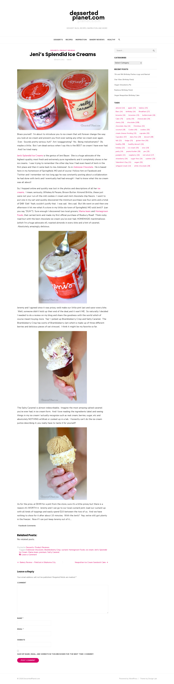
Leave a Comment (29, 555)
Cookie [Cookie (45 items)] (133, 130)
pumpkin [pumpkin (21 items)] (121, 155)
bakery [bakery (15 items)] (143, 108)
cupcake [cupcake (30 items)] (144, 133)
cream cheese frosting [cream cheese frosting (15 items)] (126, 133)
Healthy (111, 40)
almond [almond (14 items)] (120, 108)
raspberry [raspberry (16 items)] (134, 155)
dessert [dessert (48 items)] (148, 137)
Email (20, 629)
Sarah (69, 59)
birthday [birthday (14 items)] (131, 111)
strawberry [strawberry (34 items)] (122, 159)
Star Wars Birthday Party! (124, 79)
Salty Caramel (53, 552)
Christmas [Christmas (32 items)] (139, 126)
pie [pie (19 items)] (146, 151)
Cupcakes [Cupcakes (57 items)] (121, 137)
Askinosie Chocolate (83, 167)
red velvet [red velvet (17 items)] (148, 155)
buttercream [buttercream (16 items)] (148, 115)
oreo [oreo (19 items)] (145, 148)
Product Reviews (67, 50)
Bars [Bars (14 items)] (119, 111)
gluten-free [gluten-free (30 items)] (142, 140)
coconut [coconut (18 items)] (120, 130)
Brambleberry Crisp (52, 550)
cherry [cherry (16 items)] (120, 122)
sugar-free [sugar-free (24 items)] (137, 159)
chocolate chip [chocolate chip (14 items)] (123, 126)
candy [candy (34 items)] (130, 119)
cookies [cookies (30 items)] (145, 130)
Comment (21, 583)
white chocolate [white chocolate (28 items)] (142, 166)
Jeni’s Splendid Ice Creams (30, 155)
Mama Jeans (84, 211)
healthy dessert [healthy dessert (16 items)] (136, 144)
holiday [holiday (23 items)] (120, 148)
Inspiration (81, 40)
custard (64, 550)
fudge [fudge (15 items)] (129, 140)
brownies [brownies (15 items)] (134, 115)
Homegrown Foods (76, 550)
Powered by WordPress (129, 679)
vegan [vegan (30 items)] (138, 162)
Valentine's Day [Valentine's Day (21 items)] (123, 162)
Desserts (58, 40)
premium (42, 552)
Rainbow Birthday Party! (123, 90)
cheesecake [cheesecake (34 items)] (144, 119)
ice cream (89, 550)
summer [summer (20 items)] (150, 159)
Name (20, 618)
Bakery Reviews (97, 40)
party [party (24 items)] (119, 151)
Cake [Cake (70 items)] (119, 119)
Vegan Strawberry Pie (122, 85)
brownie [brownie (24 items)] (121, 115)
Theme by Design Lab (148, 679)
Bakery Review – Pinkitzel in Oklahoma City (37, 562)
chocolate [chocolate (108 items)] (133, 122)
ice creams (102, 188)
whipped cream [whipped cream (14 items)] (123, 166)
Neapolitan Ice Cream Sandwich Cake (90, 562)
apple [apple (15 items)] (132, 108)
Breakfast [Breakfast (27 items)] (144, 111)
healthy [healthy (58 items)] (120, 144)
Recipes (69, 40)
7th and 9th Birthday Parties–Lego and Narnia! (132, 74)
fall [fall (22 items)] (119, 140)
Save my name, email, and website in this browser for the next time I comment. (55, 654)
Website (21, 640)
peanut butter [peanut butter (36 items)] (133, 151)
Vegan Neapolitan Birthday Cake (127, 95)
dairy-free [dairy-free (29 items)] (135, 137)
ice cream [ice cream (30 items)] (133, 148)
